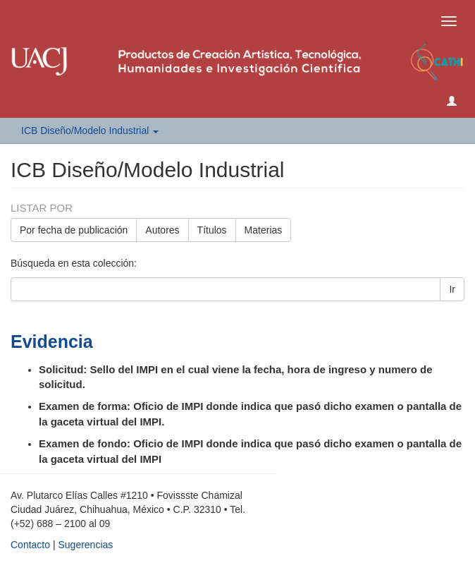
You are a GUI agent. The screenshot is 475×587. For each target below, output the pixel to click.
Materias (264, 230)
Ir (452, 289)
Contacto (30, 544)
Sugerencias (85, 544)
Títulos (212, 230)
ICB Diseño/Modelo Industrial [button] (90, 130)
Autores (162, 230)
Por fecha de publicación (74, 230)
